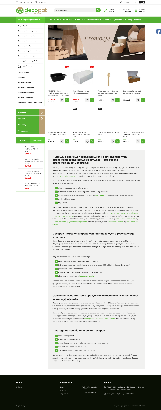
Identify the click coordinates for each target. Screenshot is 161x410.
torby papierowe (131, 213)
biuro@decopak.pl (25, 2)
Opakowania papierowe (27, 41)
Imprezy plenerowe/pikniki (28, 61)
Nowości (21, 119)
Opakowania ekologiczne (27, 31)
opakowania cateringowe (63, 216)
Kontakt (137, 20)
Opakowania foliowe (25, 46)
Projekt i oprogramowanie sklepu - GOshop (129, 406)
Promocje (22, 112)
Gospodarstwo (23, 72)
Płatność (63, 390)
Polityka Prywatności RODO (89, 388)
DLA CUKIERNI (55, 20)
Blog (130, 20)
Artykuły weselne (24, 82)
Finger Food (22, 26)
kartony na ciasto (86, 276)
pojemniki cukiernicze (126, 219)
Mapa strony (20, 406)
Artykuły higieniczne (25, 97)
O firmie (19, 387)
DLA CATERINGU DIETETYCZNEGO (96, 20)
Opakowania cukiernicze (27, 36)
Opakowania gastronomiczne (29, 51)
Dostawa (63, 387)
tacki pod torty (101, 195)
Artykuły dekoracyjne (26, 87)
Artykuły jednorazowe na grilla (27, 66)
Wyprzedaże (23, 131)
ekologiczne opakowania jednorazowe (99, 319)
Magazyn (21, 77)
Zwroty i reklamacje (89, 392)
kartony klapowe (59, 222)
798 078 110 (42, 2)
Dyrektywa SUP (119, 20)
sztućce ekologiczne (67, 176)
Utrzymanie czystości (26, 92)
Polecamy (22, 125)
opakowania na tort (115, 222)
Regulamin (64, 394)
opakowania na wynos (114, 213)
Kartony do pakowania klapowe (30, 102)
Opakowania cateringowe (27, 56)
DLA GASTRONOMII (71, 20)
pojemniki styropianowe (77, 222)
